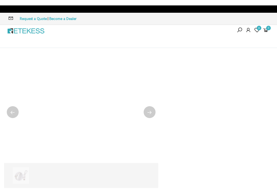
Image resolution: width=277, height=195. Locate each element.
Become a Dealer (63, 19)
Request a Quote (33, 19)
